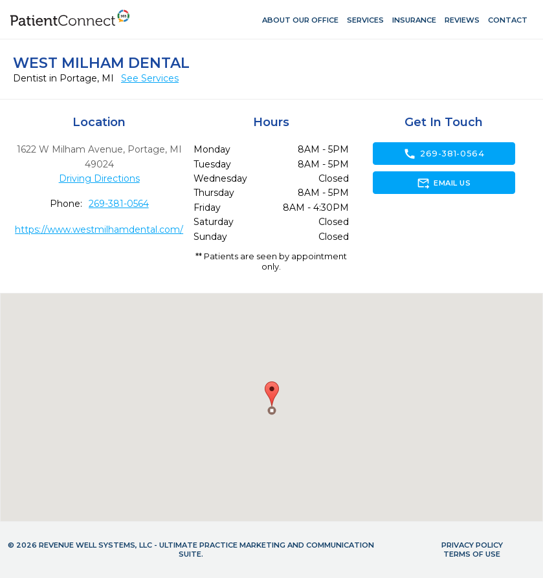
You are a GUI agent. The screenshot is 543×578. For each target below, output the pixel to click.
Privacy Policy (472, 545)
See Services (150, 78)
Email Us (444, 183)
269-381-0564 (119, 203)
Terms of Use (471, 554)
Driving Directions (99, 178)
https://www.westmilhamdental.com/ (99, 229)
